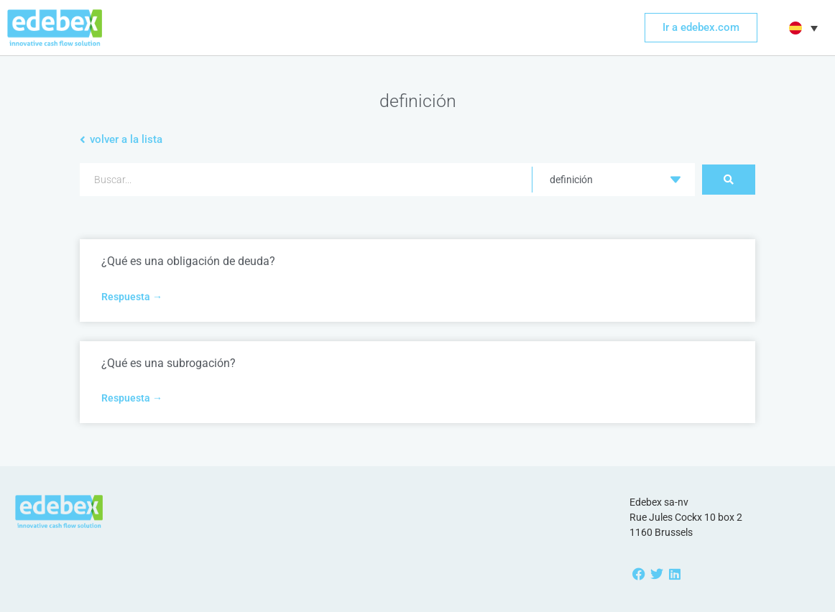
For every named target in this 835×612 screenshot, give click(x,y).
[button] (801, 28)
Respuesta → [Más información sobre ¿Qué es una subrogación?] (131, 398)
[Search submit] (728, 179)
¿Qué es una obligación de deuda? (188, 261)
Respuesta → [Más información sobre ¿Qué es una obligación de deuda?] (131, 296)
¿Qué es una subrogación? (168, 363)
